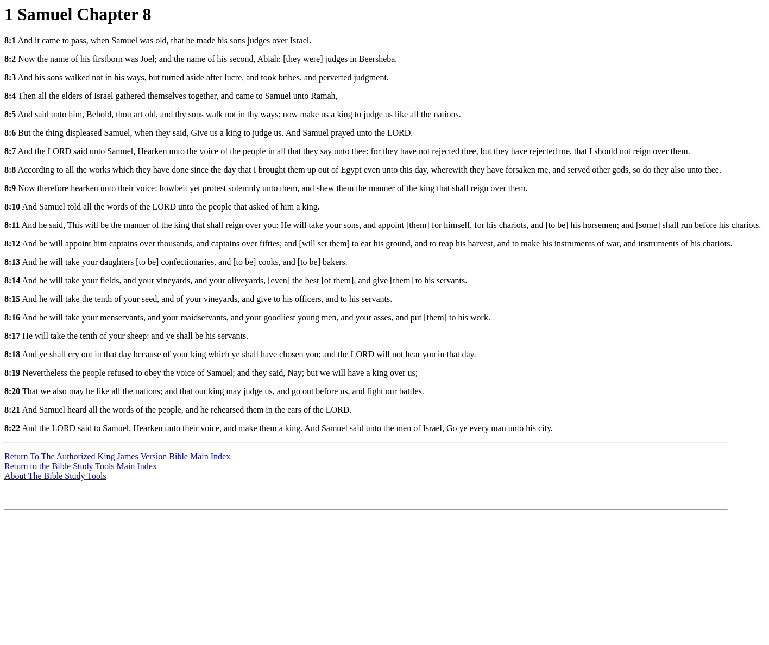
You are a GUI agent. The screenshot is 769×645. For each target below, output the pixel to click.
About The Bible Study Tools (55, 475)
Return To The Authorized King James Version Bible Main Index (117, 456)
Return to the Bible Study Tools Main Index (80, 466)
